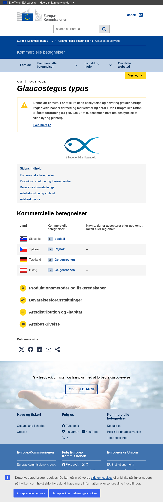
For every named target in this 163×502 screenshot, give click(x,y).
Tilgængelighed (117, 437)
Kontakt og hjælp (91, 65)
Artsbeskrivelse (30, 199)
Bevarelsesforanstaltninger (38, 187)
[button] (21, 349)
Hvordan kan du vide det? (57, 2)
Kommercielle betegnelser (74, 40)
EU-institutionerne (119, 464)
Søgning (104, 29)
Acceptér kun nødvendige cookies (74, 493)
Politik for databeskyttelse (124, 431)
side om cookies (102, 477)
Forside (25, 65)
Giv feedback (81, 389)
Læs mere (40, 125)
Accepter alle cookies (31, 493)
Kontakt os (114, 425)
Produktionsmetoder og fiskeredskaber (45, 181)
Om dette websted (124, 65)
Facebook (70, 464)
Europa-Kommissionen (31, 40)
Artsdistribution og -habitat (37, 193)
